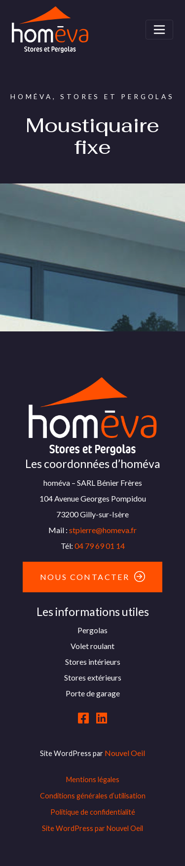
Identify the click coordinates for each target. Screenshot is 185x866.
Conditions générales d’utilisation (93, 796)
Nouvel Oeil (125, 753)
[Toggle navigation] (159, 29)
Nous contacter (85, 576)
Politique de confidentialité (92, 812)
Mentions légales (92, 779)
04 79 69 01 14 (99, 545)
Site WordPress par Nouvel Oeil (92, 828)
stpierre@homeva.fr (103, 530)
